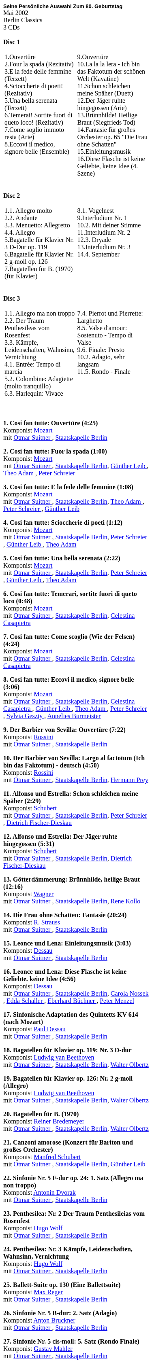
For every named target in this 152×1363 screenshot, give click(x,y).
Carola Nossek (130, 993)
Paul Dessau (50, 1029)
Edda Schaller (25, 1000)
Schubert (45, 808)
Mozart (43, 430)
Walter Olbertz (130, 1064)
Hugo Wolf (48, 1228)
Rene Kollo (125, 901)
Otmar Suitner (32, 437)
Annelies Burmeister (74, 715)
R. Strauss (47, 922)
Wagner (44, 893)
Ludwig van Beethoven (64, 1057)
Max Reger (48, 1292)
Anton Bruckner (54, 1320)
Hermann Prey (129, 779)
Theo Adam (19, 473)
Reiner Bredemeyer (59, 1121)
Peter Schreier (57, 473)
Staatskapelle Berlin (81, 437)
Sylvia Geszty (25, 715)
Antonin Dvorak (54, 1192)
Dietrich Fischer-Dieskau (39, 822)
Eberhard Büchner (71, 1000)
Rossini (43, 736)
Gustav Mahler (53, 1348)
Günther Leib (129, 465)
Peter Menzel (117, 1000)
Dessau (43, 950)
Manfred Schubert (57, 1156)
